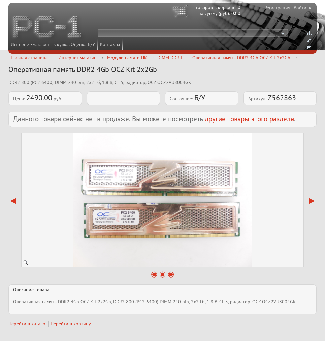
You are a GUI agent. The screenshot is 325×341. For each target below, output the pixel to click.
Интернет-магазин (30, 44)
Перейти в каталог (27, 324)
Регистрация (277, 8)
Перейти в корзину (71, 324)
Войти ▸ (303, 8)
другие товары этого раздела (249, 118)
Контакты (110, 44)
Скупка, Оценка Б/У (74, 44)
